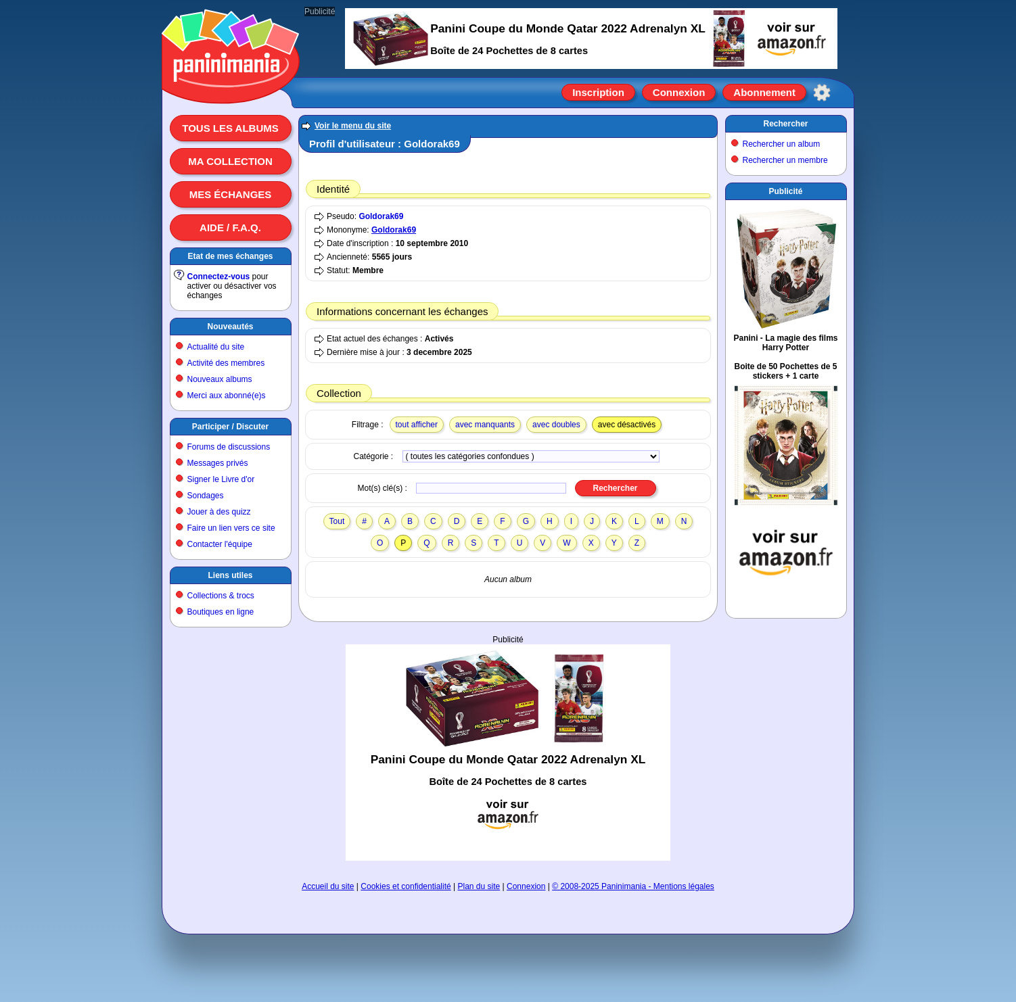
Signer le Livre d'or (221, 479)
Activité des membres (226, 363)
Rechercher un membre (785, 160)
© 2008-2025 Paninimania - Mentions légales (633, 886)
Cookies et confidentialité (406, 886)
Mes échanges (230, 194)
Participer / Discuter (230, 426)
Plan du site (479, 886)
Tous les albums (230, 128)
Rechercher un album (782, 144)
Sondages (205, 495)
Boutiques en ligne (220, 612)
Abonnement (764, 92)
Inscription (598, 92)
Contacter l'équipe (219, 544)
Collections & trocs (220, 595)
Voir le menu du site (353, 125)
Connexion (679, 92)
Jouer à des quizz (219, 512)
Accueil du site (328, 886)
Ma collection (230, 161)
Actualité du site (216, 347)
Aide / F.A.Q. (230, 227)
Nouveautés (230, 326)
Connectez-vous (218, 276)
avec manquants (485, 424)
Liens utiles (230, 575)
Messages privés (217, 463)
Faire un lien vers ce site (231, 528)
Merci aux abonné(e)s (226, 395)
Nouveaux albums (219, 379)
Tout (337, 521)
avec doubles (556, 424)
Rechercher (785, 123)
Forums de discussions (229, 447)
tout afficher (417, 424)
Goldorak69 (381, 216)
